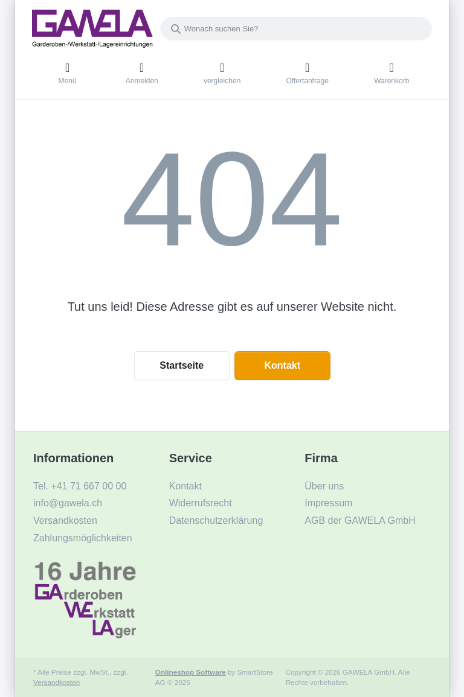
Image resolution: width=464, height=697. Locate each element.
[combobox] (296, 28)
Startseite (182, 365)
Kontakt (282, 365)
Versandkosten (56, 682)
